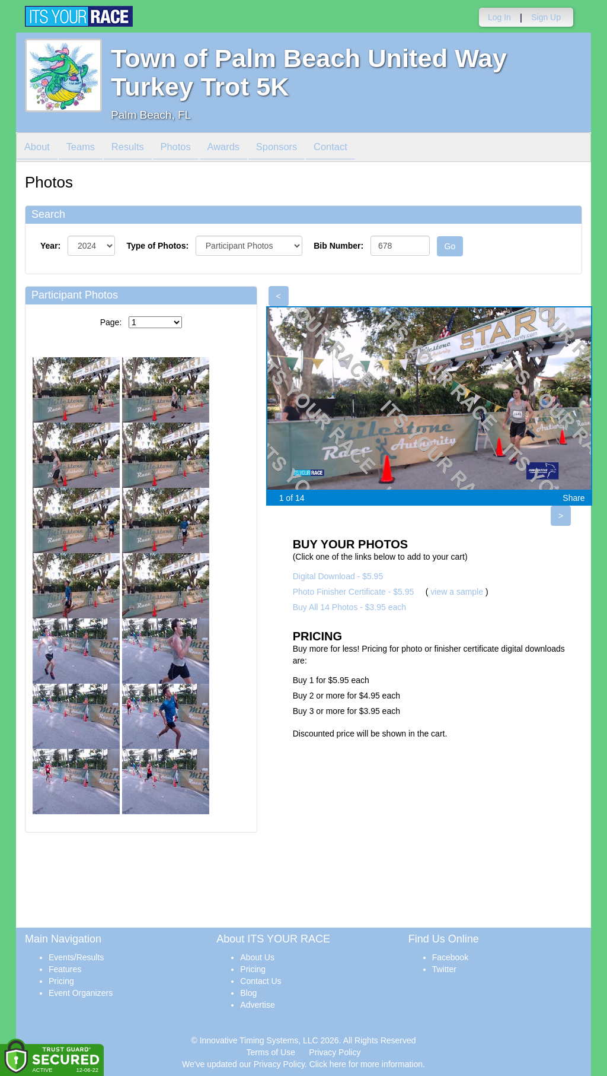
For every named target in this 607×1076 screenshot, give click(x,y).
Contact (351, 148)
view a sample (456, 591)
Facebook (450, 957)
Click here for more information (366, 1064)
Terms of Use (271, 1052)
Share (573, 498)
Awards (237, 148)
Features (65, 969)
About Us (257, 957)
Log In (499, 17)
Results (135, 148)
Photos (186, 148)
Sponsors (294, 148)
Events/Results (76, 957)
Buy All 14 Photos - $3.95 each (349, 607)
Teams (85, 148)
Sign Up (546, 17)
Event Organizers (81, 993)
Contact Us (260, 981)
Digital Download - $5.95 (338, 576)
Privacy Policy (334, 1052)
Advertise (257, 1005)
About (38, 148)
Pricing (61, 981)
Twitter (444, 969)
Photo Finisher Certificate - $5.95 (353, 591)
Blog (248, 993)
